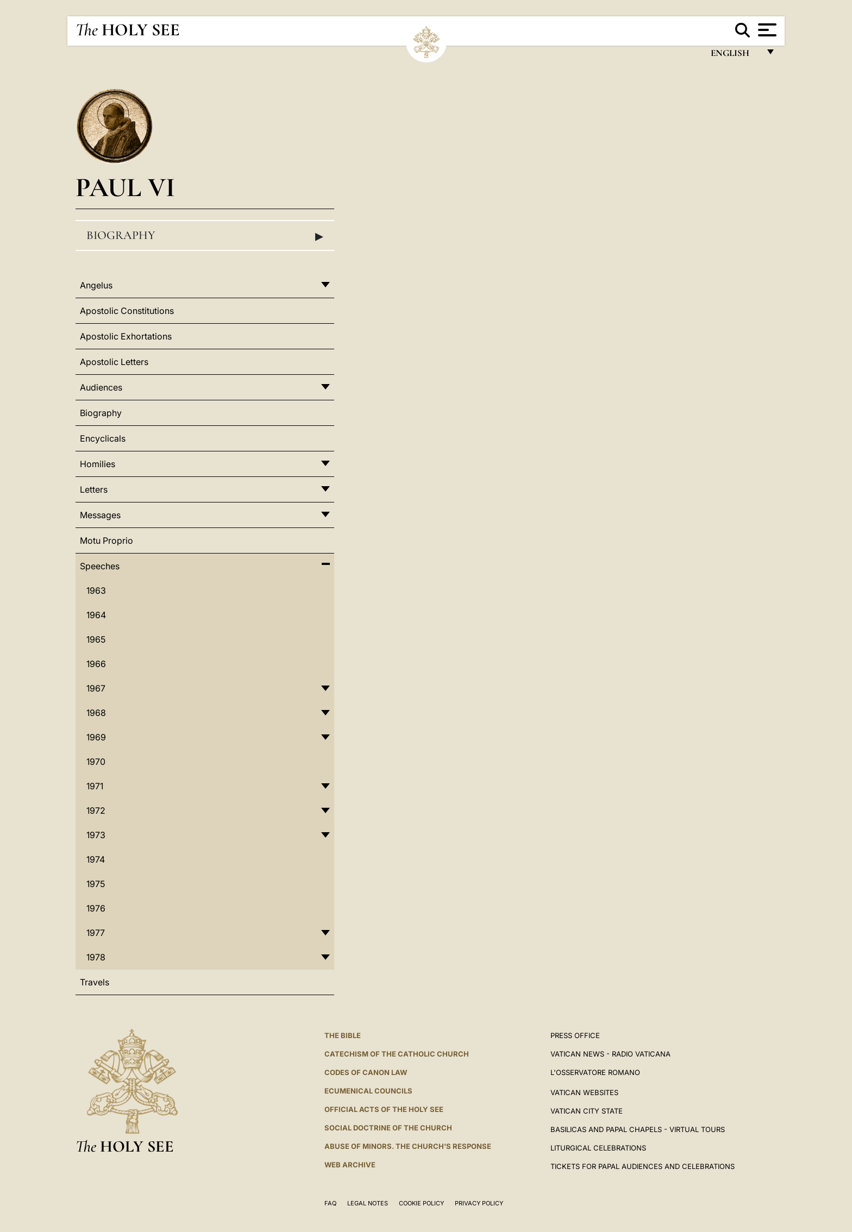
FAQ (330, 1203)
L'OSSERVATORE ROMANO (595, 1072)
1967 (95, 688)
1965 (95, 639)
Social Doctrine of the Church (388, 1127)
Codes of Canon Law (365, 1072)
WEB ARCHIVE (349, 1164)
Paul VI (125, 187)
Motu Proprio (106, 540)
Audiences (101, 387)
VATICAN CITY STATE (586, 1111)
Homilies (97, 463)
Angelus (96, 285)
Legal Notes (367, 1203)
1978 (95, 957)
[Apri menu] (765, 30)
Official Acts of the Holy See (383, 1109)
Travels (94, 982)
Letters (94, 489)
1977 (95, 932)
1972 (95, 810)
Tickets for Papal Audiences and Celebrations (642, 1166)
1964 (96, 614)
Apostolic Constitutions (127, 310)
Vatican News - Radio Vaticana (610, 1053)
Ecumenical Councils (368, 1090)
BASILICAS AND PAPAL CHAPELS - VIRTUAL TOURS (637, 1129)
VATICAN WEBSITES (584, 1092)
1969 (96, 737)
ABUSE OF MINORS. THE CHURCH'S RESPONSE (407, 1146)
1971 (94, 786)
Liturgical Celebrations (598, 1147)
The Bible (342, 1035)
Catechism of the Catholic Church (396, 1053)
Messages (100, 515)
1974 (95, 859)
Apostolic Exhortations (126, 336)
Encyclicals (103, 438)
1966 (96, 663)
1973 (95, 834)
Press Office (575, 1035)
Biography (204, 236)
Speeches (100, 566)
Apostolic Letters (114, 361)
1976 (95, 908)
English (735, 55)
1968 (96, 712)
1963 (96, 590)
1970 (95, 761)
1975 (95, 883)
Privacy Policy (479, 1203)
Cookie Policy (421, 1203)
